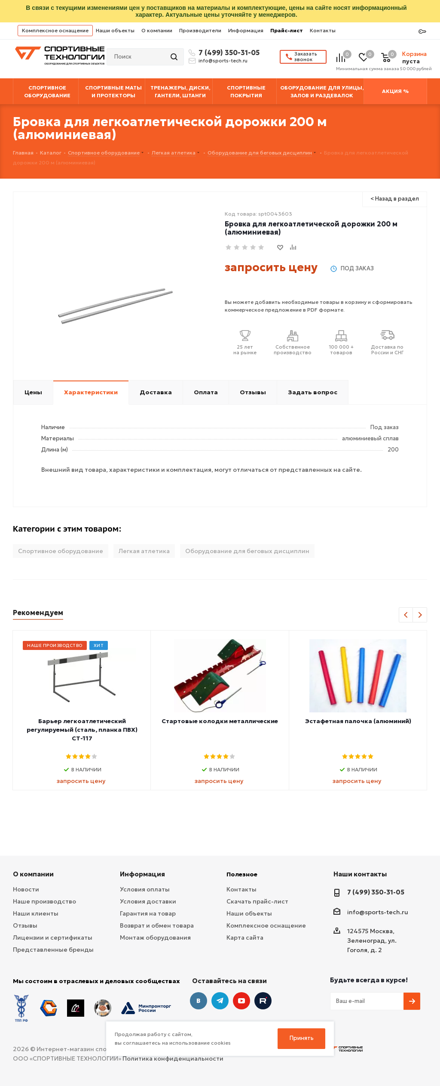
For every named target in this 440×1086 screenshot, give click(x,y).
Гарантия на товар (148, 913)
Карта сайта (244, 937)
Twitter (263, 1000)
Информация (245, 30)
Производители (200, 30)
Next (420, 615)
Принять (302, 1038)
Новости (26, 889)
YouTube (241, 1000)
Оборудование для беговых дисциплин (247, 551)
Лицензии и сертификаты (52, 937)
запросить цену (271, 267)
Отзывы (25, 925)
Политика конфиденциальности (172, 1058)
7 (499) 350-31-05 (228, 52)
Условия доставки (148, 901)
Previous (406, 615)
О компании (156, 30)
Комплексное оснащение (55, 30)
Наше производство (44, 901)
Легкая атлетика (144, 551)
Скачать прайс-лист (257, 901)
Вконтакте (198, 1000)
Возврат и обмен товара (157, 925)
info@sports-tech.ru (223, 61)
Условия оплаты (145, 889)
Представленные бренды (53, 949)
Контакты (323, 30)
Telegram (220, 1000)
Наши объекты (115, 30)
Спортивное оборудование (60, 551)
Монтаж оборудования (155, 937)
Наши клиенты (35, 913)
